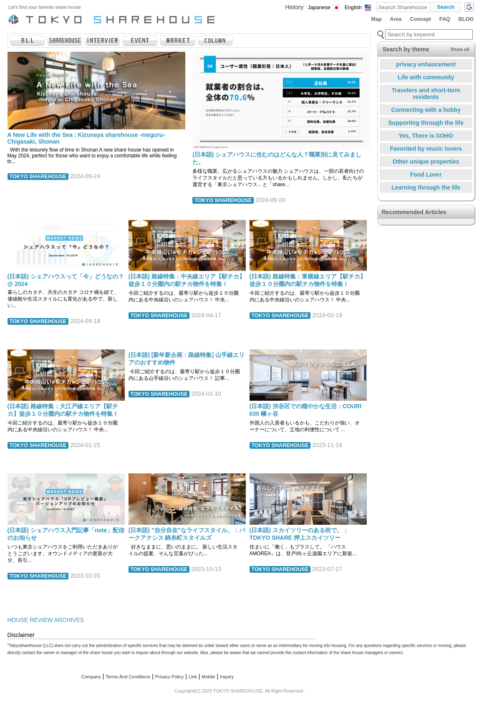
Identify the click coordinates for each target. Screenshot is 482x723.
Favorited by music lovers (426, 148)
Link (193, 676)
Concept (420, 19)
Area (395, 19)
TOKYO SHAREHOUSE (38, 176)
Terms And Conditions (128, 676)
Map (376, 19)
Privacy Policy (169, 676)
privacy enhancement (426, 64)
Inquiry (227, 676)
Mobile (208, 676)
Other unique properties (426, 161)
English (353, 7)
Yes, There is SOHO (426, 135)
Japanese (319, 7)
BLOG (466, 19)
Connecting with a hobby (425, 109)
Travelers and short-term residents (425, 93)
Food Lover (426, 174)
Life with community (426, 77)
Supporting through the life (425, 122)
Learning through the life (425, 187)
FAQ (444, 19)
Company (91, 676)
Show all (459, 49)
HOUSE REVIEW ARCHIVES (46, 620)
